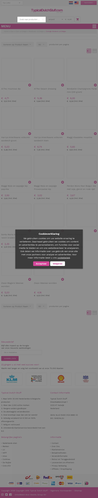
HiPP (5, 453)
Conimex (6, 459)
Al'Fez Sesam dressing (45, 89)
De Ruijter (7, 463)
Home (6, 31)
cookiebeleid (63, 257)
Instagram (2, 494)
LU (4, 450)
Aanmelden (88, 3)
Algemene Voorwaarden (61, 491)
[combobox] (31, 19)
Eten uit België (21, 31)
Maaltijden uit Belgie (36, 31)
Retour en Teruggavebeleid (63, 459)
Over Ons (56, 446)
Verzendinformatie (59, 456)
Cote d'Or (7, 466)
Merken (6, 446)
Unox (5, 456)
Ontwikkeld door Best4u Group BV (30, 495)
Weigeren (57, 263)
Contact (55, 443)
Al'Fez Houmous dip (11, 89)
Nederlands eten (10, 443)
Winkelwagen (77, 19)
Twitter (6, 494)
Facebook (10, 494)
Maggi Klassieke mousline (79, 137)
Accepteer (41, 263)
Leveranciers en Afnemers (63, 463)
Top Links (6, 3)
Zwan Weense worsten (45, 283)
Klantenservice (58, 450)
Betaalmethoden (59, 453)
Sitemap (78, 491)
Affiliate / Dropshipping (62, 469)
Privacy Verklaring (59, 466)
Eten (12, 31)
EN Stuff (77, 2)
